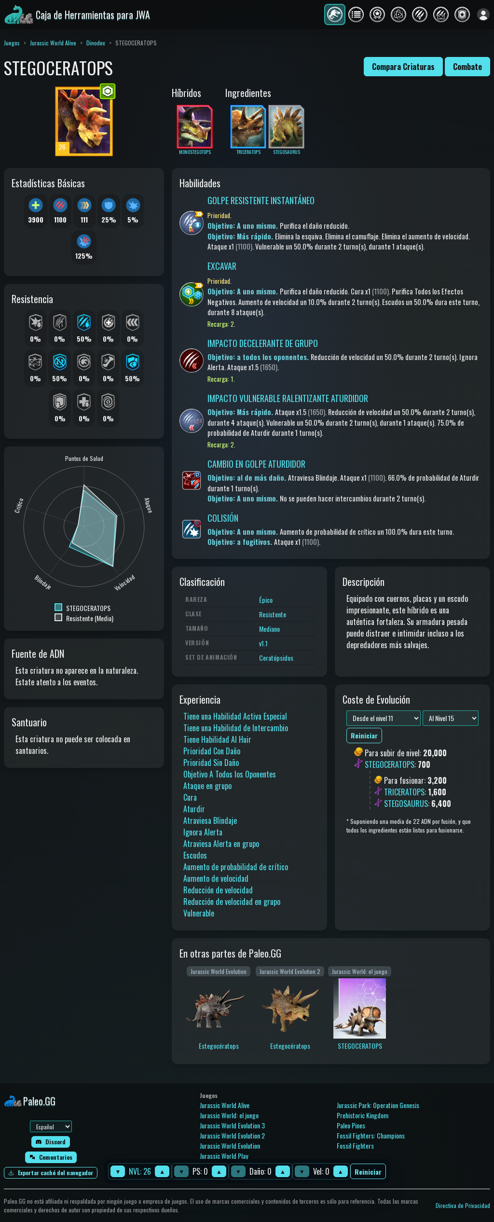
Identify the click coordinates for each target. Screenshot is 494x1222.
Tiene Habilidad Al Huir (217, 739)
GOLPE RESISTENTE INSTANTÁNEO (261, 200)
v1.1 (263, 643)
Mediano (269, 629)
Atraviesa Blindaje (210, 820)
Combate (467, 66)
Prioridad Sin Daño (211, 762)
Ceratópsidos (276, 658)
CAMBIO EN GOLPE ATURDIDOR (256, 464)
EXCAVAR (221, 266)
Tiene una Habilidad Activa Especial (235, 716)
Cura (190, 797)
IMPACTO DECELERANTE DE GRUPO (262, 343)
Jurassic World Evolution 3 (232, 1125)
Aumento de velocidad (215, 878)
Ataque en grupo (207, 786)
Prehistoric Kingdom (362, 1115)
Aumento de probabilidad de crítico (235, 867)
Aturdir (194, 809)
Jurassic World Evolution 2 (232, 1135)
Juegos (12, 43)
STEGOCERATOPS (389, 765)
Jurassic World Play (224, 1156)
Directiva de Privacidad (463, 1205)
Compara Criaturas (403, 66)
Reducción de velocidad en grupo (231, 901)
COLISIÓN (222, 518)
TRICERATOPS (404, 792)
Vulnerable (198, 913)
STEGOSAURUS (406, 803)
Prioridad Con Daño (211, 751)
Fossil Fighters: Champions (371, 1135)
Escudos (195, 855)
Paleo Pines (351, 1125)
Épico (266, 600)
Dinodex (95, 43)
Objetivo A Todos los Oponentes (229, 774)
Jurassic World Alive (53, 43)
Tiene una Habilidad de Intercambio (235, 728)
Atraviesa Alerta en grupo (221, 843)
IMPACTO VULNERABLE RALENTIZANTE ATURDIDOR (287, 398)
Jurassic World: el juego (229, 1115)
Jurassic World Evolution (230, 1145)
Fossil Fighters (355, 1145)
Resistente (272, 614)
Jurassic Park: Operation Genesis (378, 1105)
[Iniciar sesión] (483, 14)
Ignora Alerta (202, 832)
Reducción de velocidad (218, 890)
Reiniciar (368, 1171)
